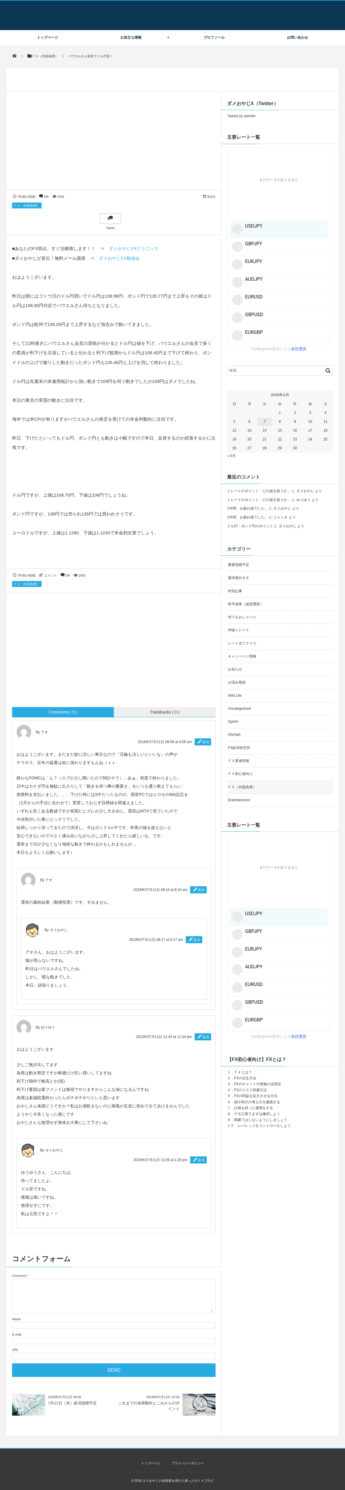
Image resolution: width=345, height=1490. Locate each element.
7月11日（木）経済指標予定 (72, 1403)
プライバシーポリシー (188, 1463)
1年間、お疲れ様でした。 (247, 508)
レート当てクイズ (242, 643)
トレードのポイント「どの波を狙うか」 (259, 491)
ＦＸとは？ (243, 1072)
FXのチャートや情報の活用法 (257, 1084)
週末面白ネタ (238, 578)
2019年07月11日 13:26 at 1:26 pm (161, 1160)
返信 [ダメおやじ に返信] (196, 939)
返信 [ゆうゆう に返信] (205, 1037)
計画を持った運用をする (253, 1108)
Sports (233, 721)
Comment (19, 1275)
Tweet (110, 228)
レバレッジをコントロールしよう (264, 1126)
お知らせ (235, 669)
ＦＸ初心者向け (240, 774)
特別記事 (235, 591)
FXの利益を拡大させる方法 (255, 1096)
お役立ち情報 (131, 37)
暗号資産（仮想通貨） (245, 604)
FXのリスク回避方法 (250, 1090)
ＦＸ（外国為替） (27, 205)
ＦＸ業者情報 (238, 761)
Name (16, 1319)
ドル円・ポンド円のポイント (250, 526)
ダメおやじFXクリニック (134, 248)
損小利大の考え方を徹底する (257, 1102)
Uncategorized (239, 708)
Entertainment (239, 800)
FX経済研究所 (239, 748)
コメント (50, 575)
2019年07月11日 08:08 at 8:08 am (165, 742)
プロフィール (214, 37)
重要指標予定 (238, 565)
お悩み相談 (237, 682)
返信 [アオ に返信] (205, 742)
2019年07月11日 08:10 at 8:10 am (161, 890)
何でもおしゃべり (242, 617)
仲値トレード (238, 630)
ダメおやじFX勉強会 (119, 258)
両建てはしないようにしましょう (260, 1120)
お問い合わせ (297, 37)
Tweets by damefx (241, 116)
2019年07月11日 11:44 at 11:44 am (164, 1037)
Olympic (234, 734)
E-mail (16, 1334)
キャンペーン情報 (242, 656)
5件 (46, 196)
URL (15, 1350)
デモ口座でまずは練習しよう (257, 1114)
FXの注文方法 (245, 1078)
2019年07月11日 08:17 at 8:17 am (156, 940)
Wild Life (235, 695)
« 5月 (231, 456)
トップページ (47, 37)
